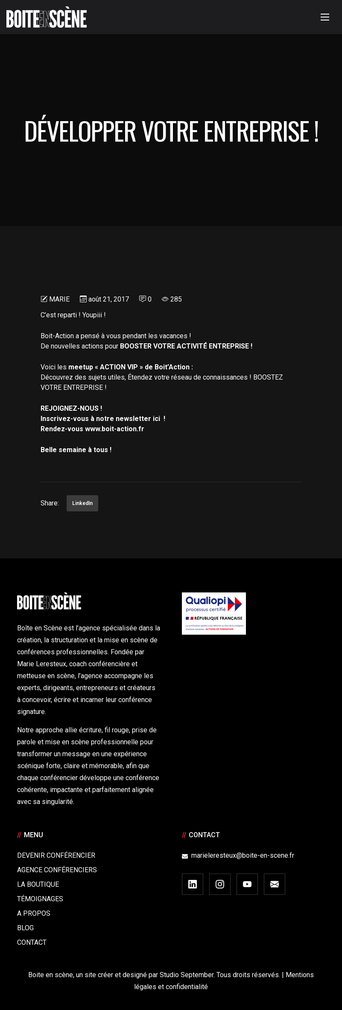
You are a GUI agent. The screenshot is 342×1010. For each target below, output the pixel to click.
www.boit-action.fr (114, 429)
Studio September (186, 975)
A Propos (33, 913)
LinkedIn (82, 503)
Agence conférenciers (57, 870)
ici (156, 419)
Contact (32, 942)
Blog (25, 928)
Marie (59, 299)
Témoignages (40, 899)
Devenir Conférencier (56, 855)
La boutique (38, 884)
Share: (50, 503)
